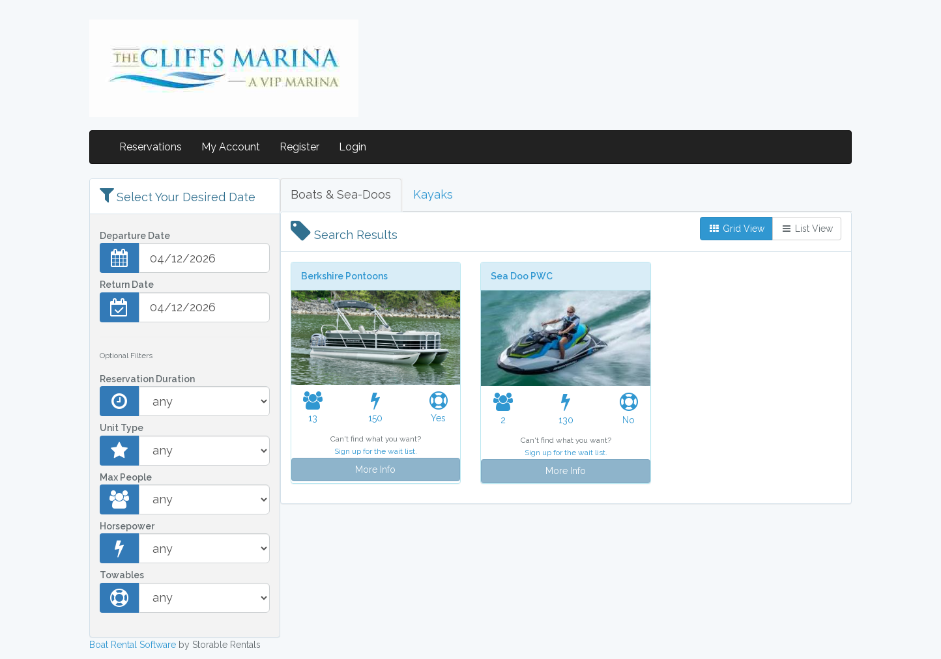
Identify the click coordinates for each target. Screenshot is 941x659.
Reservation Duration (147, 379)
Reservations (150, 147)
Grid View (736, 228)
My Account (230, 147)
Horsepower (127, 526)
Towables (122, 575)
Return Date (127, 284)
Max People (126, 477)
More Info (375, 469)
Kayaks (433, 194)
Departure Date (135, 236)
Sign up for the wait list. (375, 451)
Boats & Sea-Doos (341, 194)
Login (352, 147)
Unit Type (121, 428)
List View (807, 228)
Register (299, 147)
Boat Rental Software (132, 644)
